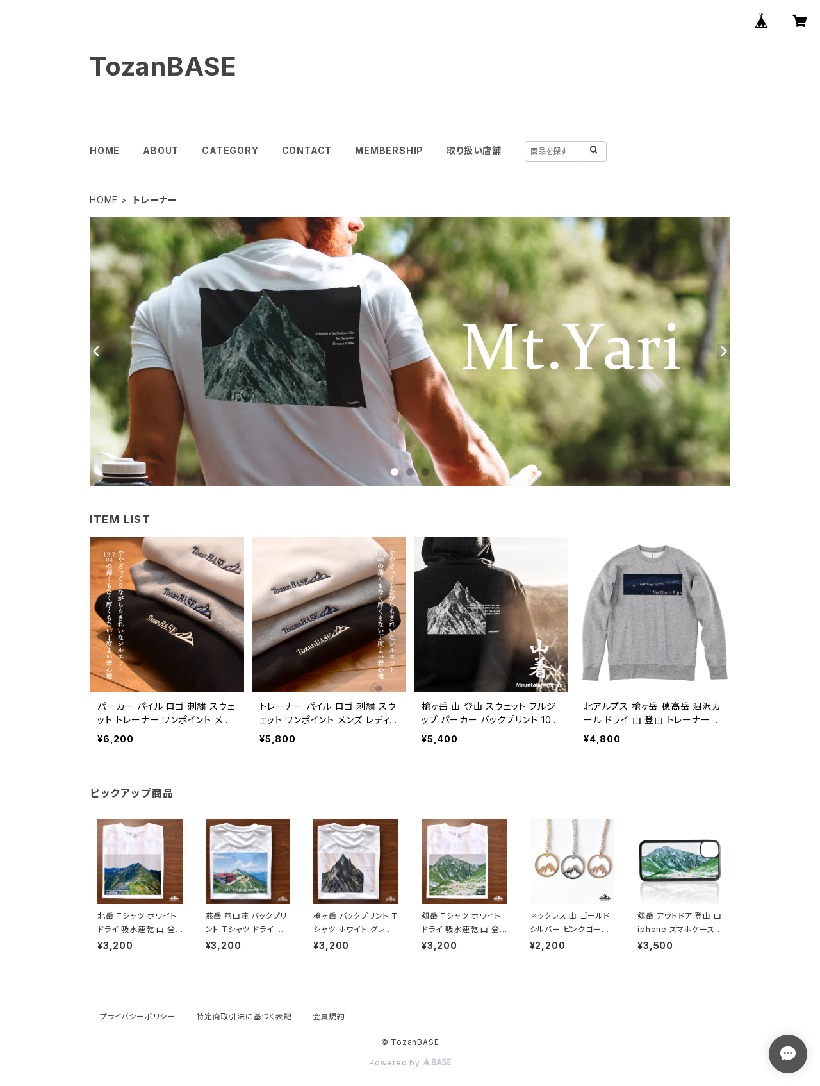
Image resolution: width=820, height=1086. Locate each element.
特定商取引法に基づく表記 (244, 1016)
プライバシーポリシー (138, 1016)
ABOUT (161, 150)
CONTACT (307, 150)
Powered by (410, 1062)
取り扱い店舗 (474, 150)
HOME (105, 150)
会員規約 (329, 1016)
